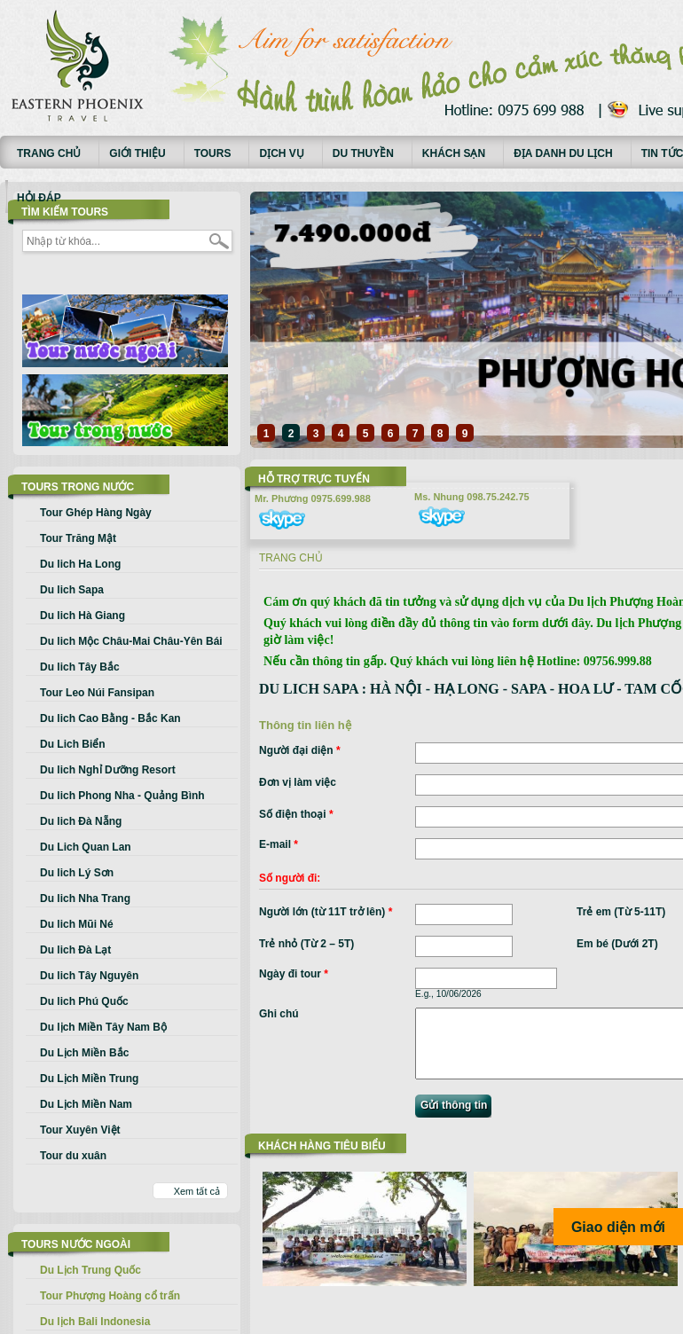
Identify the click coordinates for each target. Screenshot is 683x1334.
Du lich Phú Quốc (84, 1001)
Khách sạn (453, 153)
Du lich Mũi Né (77, 924)
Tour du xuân (73, 1156)
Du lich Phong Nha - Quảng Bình (122, 795)
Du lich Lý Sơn (77, 873)
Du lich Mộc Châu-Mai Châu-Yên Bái (131, 641)
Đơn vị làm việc (297, 782)
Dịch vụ (281, 153)
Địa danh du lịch (563, 153)
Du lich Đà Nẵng (81, 821)
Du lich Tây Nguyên (89, 975)
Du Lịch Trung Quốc (90, 1270)
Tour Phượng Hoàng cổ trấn (110, 1296)
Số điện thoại (296, 814)
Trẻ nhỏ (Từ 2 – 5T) (306, 944)
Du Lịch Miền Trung (89, 1078)
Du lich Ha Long (80, 564)
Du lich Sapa (72, 590)
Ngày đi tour (293, 974)
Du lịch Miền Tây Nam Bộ (103, 1027)
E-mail (278, 844)
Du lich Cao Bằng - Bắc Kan (110, 718)
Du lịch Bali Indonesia (95, 1321)
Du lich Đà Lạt (75, 950)
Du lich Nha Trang (85, 898)
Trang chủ (49, 153)
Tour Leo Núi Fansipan (97, 693)
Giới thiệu (137, 153)
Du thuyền (363, 153)
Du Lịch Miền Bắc (84, 1053)
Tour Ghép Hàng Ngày (96, 512)
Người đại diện (300, 750)
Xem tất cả (197, 1191)
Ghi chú (279, 1014)
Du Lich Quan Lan (85, 847)
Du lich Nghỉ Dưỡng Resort (108, 770)
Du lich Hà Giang (82, 615)
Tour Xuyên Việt (80, 1130)
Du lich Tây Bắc (80, 667)
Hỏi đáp (39, 198)
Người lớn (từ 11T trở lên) (325, 912)
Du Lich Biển (73, 744)
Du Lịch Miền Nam (86, 1104)
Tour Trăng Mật (78, 538)
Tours (213, 153)
